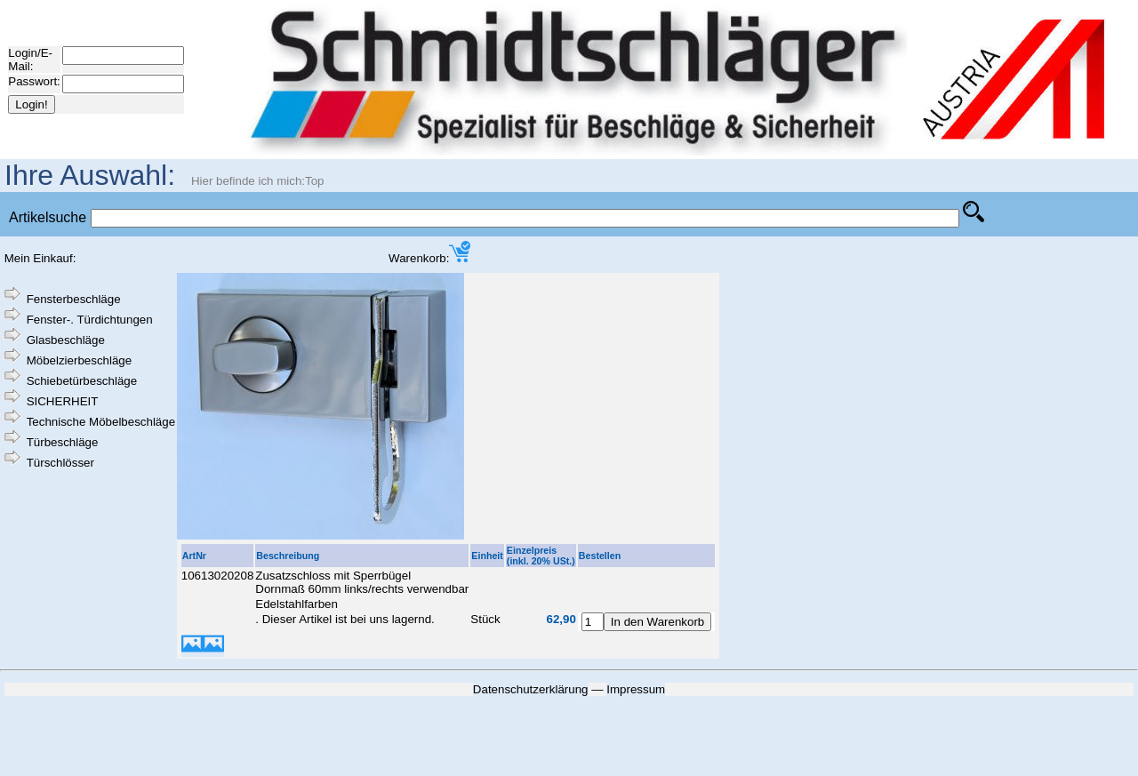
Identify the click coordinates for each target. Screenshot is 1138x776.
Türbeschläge (63, 442)
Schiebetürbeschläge (82, 381)
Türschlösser (60, 462)
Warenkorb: (429, 258)
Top (315, 181)
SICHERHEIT (63, 401)
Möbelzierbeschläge (79, 360)
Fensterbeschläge (74, 299)
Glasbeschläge (66, 340)
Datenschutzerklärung (531, 689)
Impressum (635, 689)
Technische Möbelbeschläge (101, 421)
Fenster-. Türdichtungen (90, 319)
